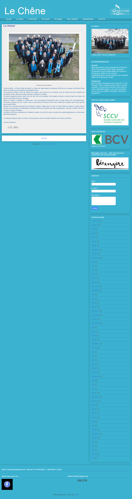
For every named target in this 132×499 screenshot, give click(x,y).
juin (93, 327)
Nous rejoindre (72, 19)
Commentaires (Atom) (48, 144)
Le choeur (19, 19)
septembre (96, 258)
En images (58, 19)
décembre (95, 249)
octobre (94, 225)
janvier (94, 245)
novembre (95, 221)
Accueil (8, 19)
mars (93, 237)
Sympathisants (88, 19)
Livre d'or (101, 19)
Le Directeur (32, 19)
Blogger (76, 494)
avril (93, 270)
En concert (46, 19)
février (94, 241)
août (93, 229)
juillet (93, 233)
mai (93, 266)
